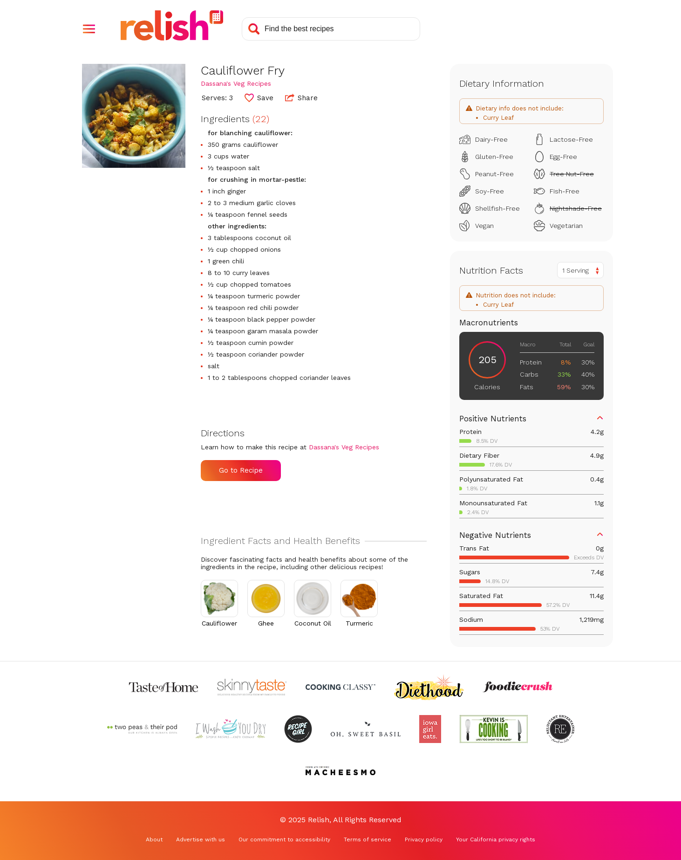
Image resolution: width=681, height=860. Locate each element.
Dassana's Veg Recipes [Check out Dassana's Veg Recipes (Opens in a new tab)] (236, 83)
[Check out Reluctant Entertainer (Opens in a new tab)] (560, 729)
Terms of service (367, 839)
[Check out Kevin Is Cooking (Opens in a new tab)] (494, 729)
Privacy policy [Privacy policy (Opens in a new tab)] (424, 839)
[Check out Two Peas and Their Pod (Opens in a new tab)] (142, 729)
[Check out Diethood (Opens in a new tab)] (429, 687)
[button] (89, 29)
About (154, 839)
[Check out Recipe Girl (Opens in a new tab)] (298, 729)
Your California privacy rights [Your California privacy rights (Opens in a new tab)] (495, 839)
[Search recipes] (331, 29)
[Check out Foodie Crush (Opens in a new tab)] (517, 687)
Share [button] (301, 97)
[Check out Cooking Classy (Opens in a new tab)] (340, 687)
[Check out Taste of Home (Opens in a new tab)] (163, 687)
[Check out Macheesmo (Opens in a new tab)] (340, 771)
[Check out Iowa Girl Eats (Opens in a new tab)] (430, 729)
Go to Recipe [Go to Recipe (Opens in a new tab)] (241, 470)
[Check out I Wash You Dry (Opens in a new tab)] (231, 729)
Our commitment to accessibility (284, 839)
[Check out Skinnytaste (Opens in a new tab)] (252, 687)
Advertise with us (200, 839)
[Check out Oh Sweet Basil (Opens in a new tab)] (366, 729)
